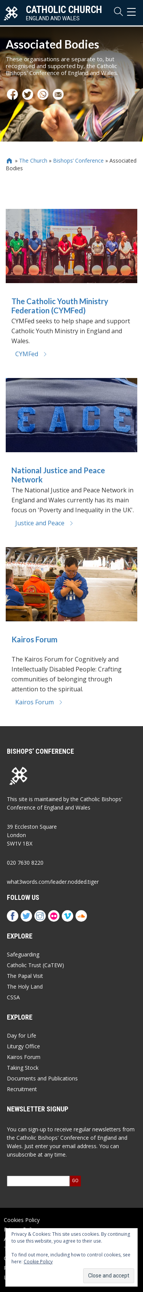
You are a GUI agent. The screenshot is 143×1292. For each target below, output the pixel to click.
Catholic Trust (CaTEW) (35, 965)
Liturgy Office (23, 1046)
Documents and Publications (42, 1078)
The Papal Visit (25, 975)
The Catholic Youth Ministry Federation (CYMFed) (59, 306)
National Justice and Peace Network (58, 475)
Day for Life (21, 1035)
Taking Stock (23, 1067)
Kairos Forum (34, 639)
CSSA (13, 997)
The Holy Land (25, 986)
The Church (33, 160)
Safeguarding (23, 954)
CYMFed (31, 354)
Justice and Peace (44, 523)
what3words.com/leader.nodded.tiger (53, 881)
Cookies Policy (22, 1220)
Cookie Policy (38, 1261)
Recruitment (22, 1089)
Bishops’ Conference (78, 160)
